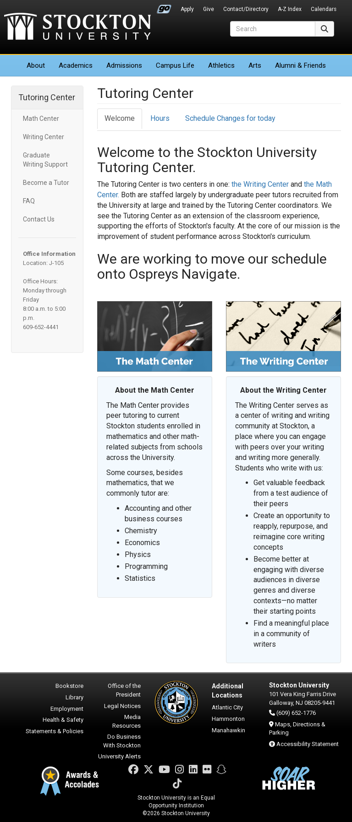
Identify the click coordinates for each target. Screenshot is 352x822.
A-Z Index (290, 9)
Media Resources (126, 721)
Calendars (323, 9)
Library (74, 697)
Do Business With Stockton (122, 741)
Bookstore (69, 685)
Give (208, 9)
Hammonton (228, 718)
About (36, 65)
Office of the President (124, 690)
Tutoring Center (46, 97)
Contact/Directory (246, 9)
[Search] (272, 29)
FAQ (29, 201)
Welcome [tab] (119, 118)
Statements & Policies (54, 731)
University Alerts (119, 756)
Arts (254, 65)
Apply (187, 9)
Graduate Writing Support (45, 159)
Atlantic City (227, 707)
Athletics (221, 65)
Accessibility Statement (307, 744)
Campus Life (175, 65)
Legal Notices (122, 706)
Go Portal (164, 7)
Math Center (41, 118)
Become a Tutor (46, 182)
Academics (76, 65)
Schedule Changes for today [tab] (230, 118)
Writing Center (43, 137)
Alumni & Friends (300, 65)
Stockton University (77, 27)
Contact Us (39, 219)
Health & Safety (63, 719)
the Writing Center (260, 184)
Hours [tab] (160, 118)
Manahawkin (228, 730)
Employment (66, 708)
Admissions (124, 65)
